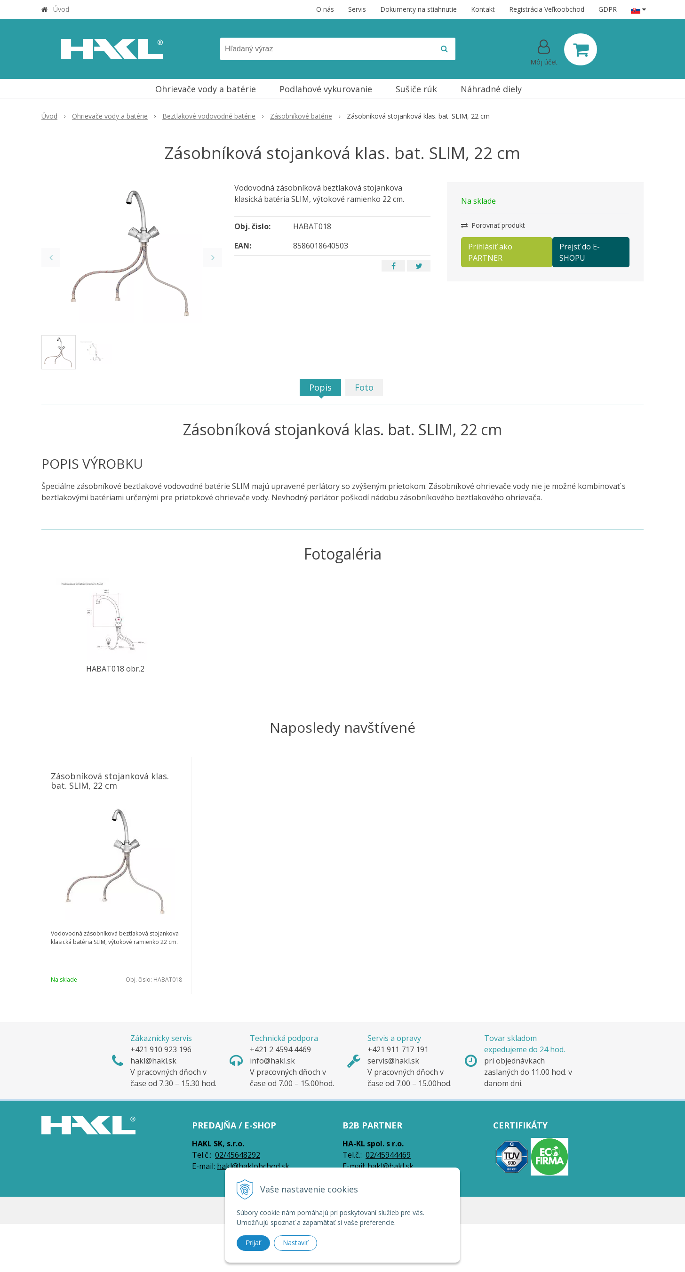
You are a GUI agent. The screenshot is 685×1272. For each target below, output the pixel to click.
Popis (320, 387)
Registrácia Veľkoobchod (546, 9)
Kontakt (483, 9)
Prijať (253, 1243)
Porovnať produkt (493, 225)
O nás (325, 9)
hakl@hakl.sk (390, 1166)
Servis (357, 9)
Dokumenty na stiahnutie (418, 9)
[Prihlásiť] (544, 51)
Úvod (61, 9)
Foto (364, 387)
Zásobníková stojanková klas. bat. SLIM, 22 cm (110, 780)
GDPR (607, 9)
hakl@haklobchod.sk (253, 1166)
